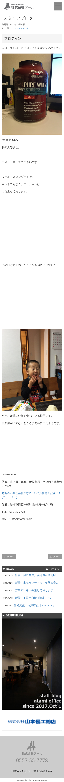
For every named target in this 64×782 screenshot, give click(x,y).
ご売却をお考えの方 (20, 771)
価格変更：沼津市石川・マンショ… (36, 605)
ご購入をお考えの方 (42, 771)
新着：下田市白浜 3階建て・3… (34, 597)
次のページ (55, 556)
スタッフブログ (21, 28)
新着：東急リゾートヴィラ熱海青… (37, 582)
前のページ (9, 556)
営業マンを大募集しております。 (35, 590)
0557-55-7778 (32, 760)
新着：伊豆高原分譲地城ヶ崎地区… (37, 575)
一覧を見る (54, 569)
